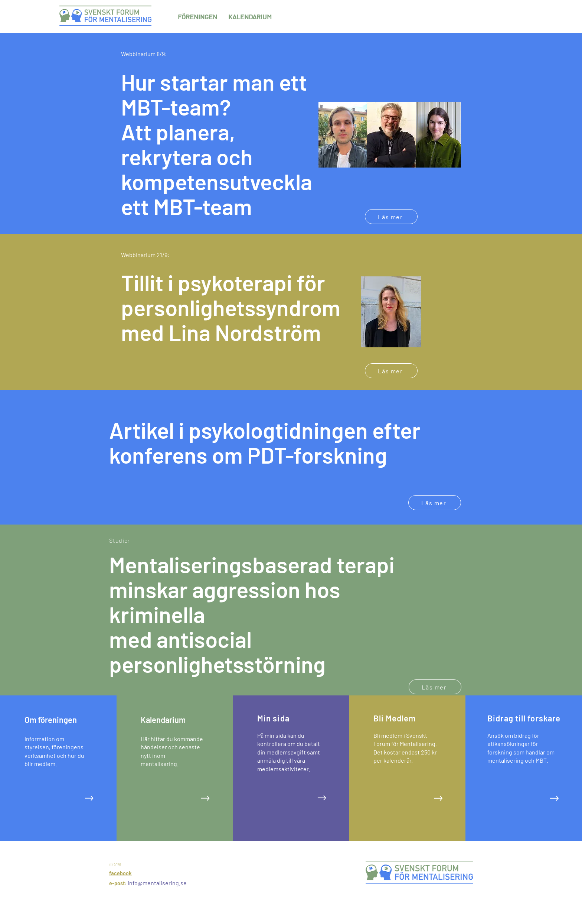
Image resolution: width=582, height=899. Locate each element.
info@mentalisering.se (157, 882)
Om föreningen (50, 719)
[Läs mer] (391, 216)
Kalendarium (163, 719)
